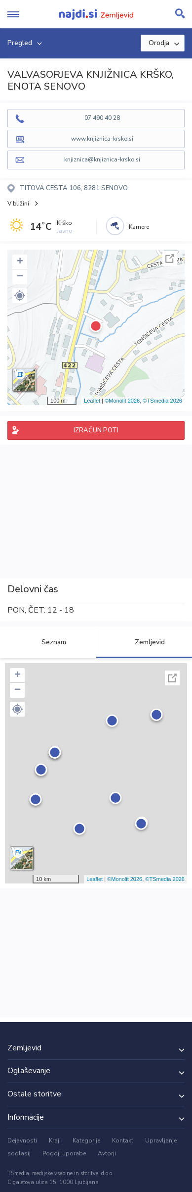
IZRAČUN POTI (96, 430)
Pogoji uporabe (64, 1153)
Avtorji (107, 1153)
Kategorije (86, 1140)
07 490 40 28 (102, 118)
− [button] (20, 276)
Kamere (139, 227)
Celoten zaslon (169, 258)
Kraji (55, 1140)
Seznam (48, 642)
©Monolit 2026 (122, 401)
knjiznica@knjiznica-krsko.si (102, 159)
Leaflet (92, 401)
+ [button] (20, 262)
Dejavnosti (22, 1140)
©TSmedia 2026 (162, 401)
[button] (19, 295)
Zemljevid (144, 642)
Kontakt (122, 1140)
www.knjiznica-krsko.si (102, 139)
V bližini (18, 203)
